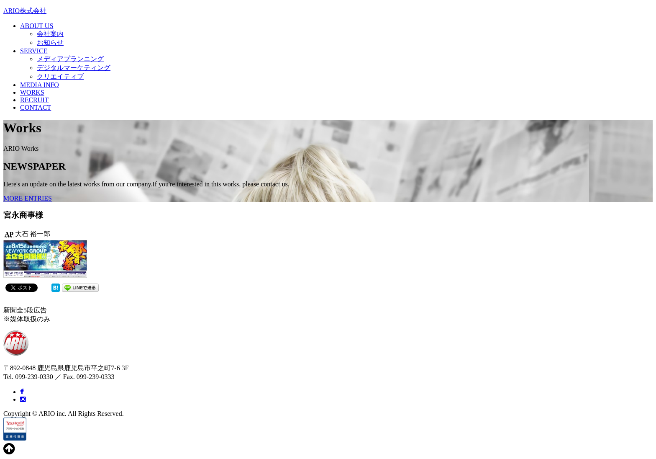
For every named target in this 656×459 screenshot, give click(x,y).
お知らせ (50, 42)
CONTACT (35, 107)
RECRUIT (34, 99)
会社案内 (50, 33)
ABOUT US (36, 25)
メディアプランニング (70, 58)
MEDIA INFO (39, 84)
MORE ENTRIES (27, 198)
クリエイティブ (60, 76)
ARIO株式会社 (24, 10)
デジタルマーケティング (73, 67)
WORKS (32, 92)
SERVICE (33, 50)
